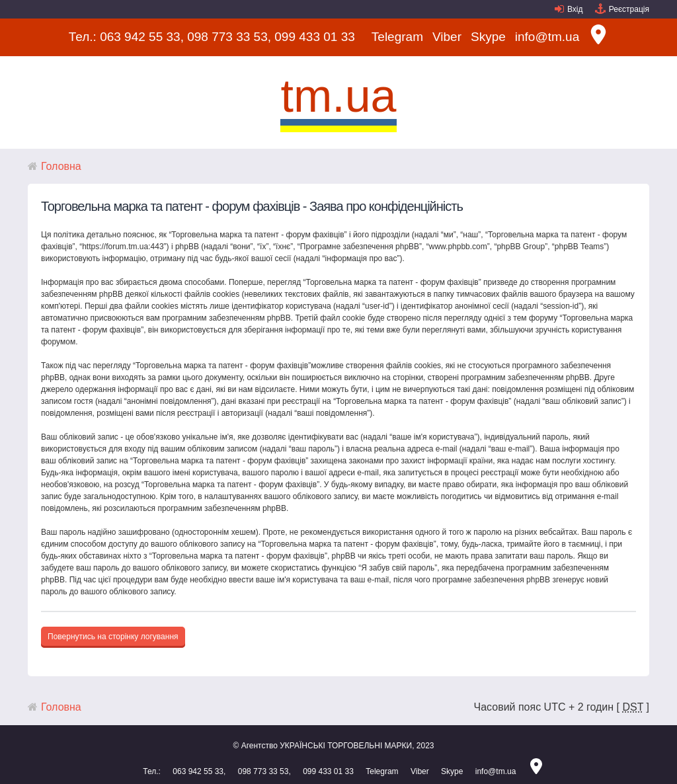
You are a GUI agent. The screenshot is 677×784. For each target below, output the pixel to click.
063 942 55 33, (142, 37)
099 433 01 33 (314, 37)
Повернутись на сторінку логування (113, 636)
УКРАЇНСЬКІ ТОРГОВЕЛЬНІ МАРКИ (346, 745)
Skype (488, 37)
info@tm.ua (547, 37)
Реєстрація (629, 9)
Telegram (397, 37)
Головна (61, 166)
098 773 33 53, (229, 37)
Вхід (575, 9)
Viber (446, 37)
